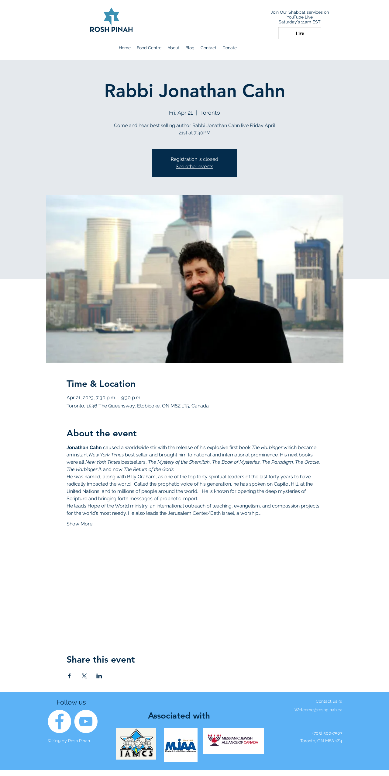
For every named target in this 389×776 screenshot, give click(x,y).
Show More (79, 524)
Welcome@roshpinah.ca (318, 709)
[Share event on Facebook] (69, 676)
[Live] (299, 33)
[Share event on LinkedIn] (99, 676)
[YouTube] (86, 721)
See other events (194, 166)
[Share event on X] (84, 676)
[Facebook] (59, 721)
